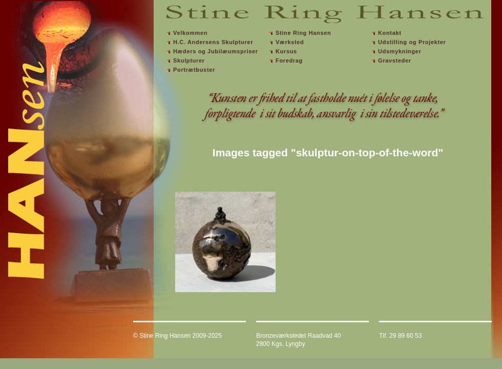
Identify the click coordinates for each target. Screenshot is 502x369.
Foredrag (289, 60)
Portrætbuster (194, 70)
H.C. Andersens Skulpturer (213, 42)
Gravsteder (394, 60)
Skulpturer (189, 60)
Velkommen (190, 33)
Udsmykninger (399, 51)
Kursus (286, 51)
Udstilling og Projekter (412, 42)
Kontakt (390, 33)
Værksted (290, 42)
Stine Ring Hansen (303, 33)
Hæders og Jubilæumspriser (215, 51)
